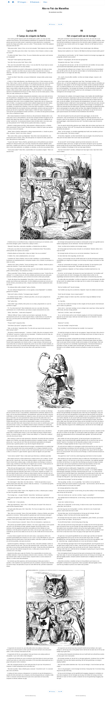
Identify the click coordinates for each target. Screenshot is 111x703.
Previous (52, 24)
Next (60, 24)
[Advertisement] (55, 17)
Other (45, 2)
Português (22, 2)
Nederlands (35, 2)
